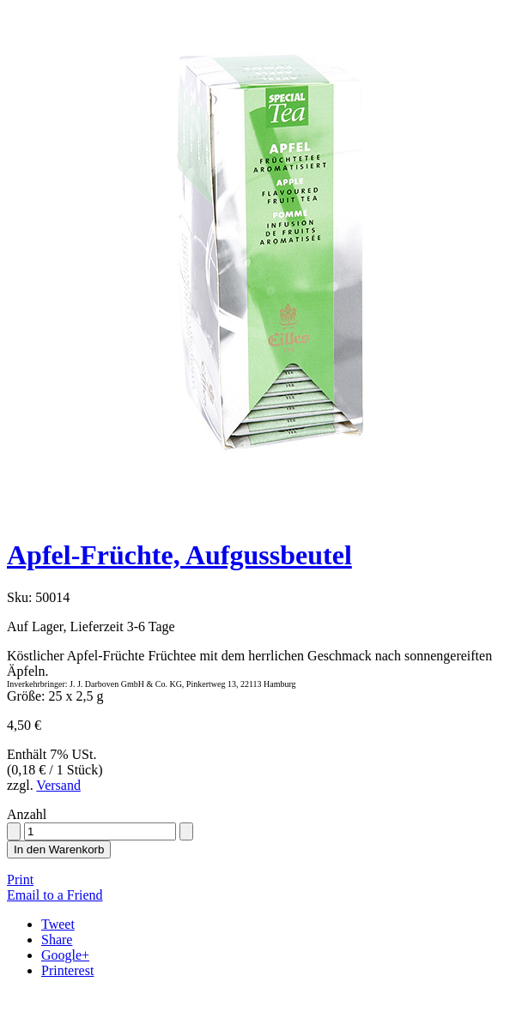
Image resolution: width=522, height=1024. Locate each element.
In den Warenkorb (59, 849)
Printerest (67, 970)
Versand (58, 785)
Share (56, 939)
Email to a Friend (55, 895)
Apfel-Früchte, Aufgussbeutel (179, 554)
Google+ (65, 955)
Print (20, 879)
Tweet (58, 924)
